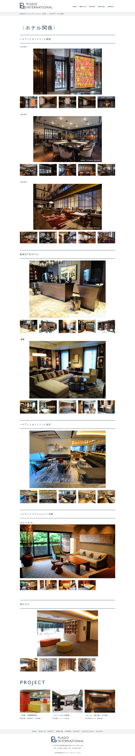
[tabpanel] (67, 71)
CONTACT (110, 6)
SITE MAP (99, 731)
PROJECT (92, 6)
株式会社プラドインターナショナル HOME (33, 13)
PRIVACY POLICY (88, 731)
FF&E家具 (68, 731)
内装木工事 (59, 731)
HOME (75, 6)
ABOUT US (83, 6)
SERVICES (101, 6)
